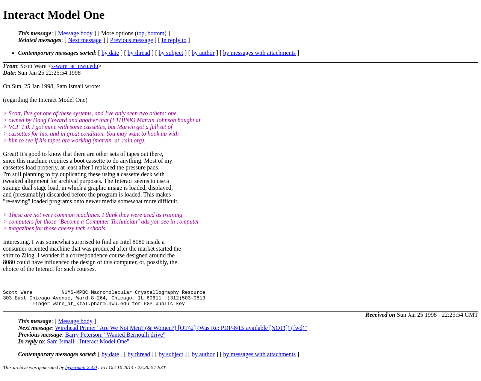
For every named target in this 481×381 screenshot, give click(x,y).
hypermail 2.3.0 (81, 372)
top (140, 33)
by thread (139, 53)
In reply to (174, 40)
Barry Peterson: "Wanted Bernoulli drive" (115, 339)
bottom (155, 33)
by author (203, 53)
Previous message (131, 40)
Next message (84, 40)
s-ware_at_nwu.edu (74, 66)
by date (110, 53)
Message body (75, 33)
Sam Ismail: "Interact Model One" (88, 346)
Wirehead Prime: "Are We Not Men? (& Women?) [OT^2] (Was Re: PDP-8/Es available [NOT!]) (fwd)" (181, 332)
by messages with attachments (259, 53)
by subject (171, 53)
